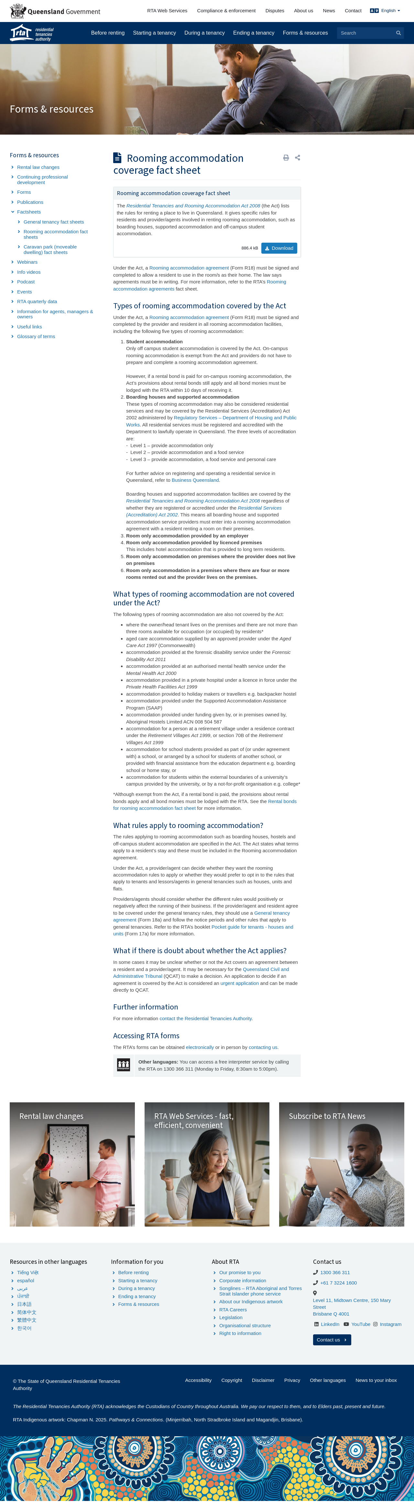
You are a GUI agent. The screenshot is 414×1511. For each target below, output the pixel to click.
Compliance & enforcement (226, 10)
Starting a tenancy (154, 33)
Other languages (328, 1390)
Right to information (240, 1343)
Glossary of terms (36, 336)
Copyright (231, 1390)
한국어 (24, 1338)
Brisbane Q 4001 (331, 1324)
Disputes (275, 10)
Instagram (391, 1334)
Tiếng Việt (27, 1282)
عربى (22, 1298)
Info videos (29, 272)
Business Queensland (195, 480)
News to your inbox (376, 1390)
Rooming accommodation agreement (189, 267)
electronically (200, 1047)
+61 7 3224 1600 (338, 1293)
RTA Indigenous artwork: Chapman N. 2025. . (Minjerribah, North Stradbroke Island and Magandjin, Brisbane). (158, 1430)
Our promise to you (240, 1282)
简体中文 (27, 1322)
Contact (353, 10)
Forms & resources (305, 33)
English (390, 10)
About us (303, 10)
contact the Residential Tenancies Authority (205, 1018)
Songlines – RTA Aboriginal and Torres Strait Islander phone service (260, 1301)
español (25, 1290)
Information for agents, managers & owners (55, 314)
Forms (24, 192)
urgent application (240, 983)
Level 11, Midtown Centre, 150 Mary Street (352, 1313)
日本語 (24, 1314)
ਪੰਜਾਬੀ (23, 1306)
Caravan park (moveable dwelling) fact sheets (50, 249)
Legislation (231, 1327)
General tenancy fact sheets (54, 222)
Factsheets (29, 212)
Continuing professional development (42, 179)
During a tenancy (204, 33)
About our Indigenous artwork (251, 1312)
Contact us (332, 1350)
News (329, 10)
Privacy (292, 1390)
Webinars (27, 262)
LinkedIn (330, 1334)
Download (279, 248)
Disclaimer (263, 1390)
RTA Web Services (167, 10)
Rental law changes (38, 167)
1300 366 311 (335, 1282)
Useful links (29, 326)
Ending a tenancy (254, 33)
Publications (30, 202)
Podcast (26, 281)
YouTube (360, 1334)
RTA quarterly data (37, 301)
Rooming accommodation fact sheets (56, 234)
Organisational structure (245, 1335)
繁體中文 (27, 1330)
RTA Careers (233, 1319)
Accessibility (198, 1390)
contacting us (263, 1047)
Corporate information (242, 1290)
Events (24, 291)
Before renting (108, 33)
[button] (297, 157)
